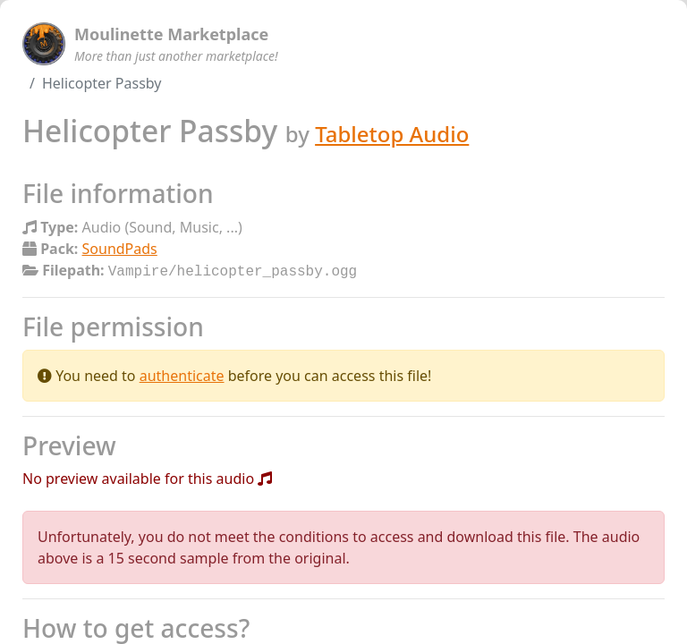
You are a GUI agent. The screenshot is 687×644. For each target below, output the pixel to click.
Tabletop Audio (392, 133)
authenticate (182, 374)
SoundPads (119, 248)
